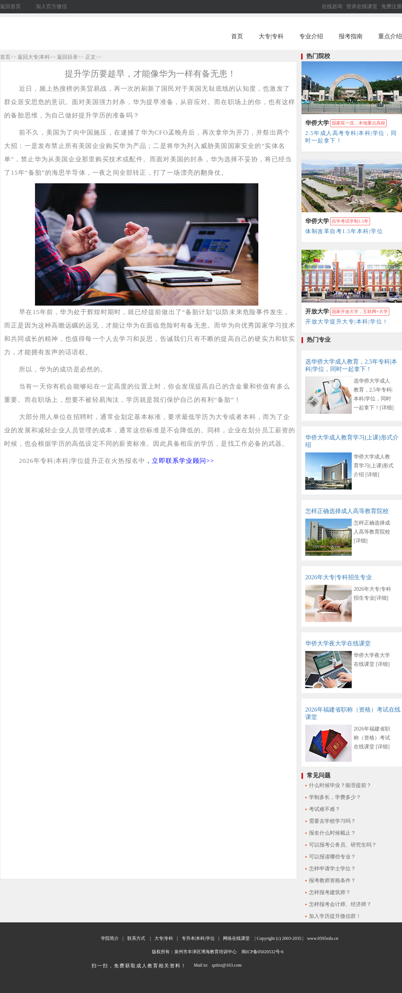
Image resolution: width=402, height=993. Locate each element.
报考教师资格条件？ (332, 880)
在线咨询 (332, 6)
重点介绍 (390, 36)
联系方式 (136, 938)
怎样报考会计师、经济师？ (340, 904)
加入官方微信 (51, 6)
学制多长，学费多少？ (335, 797)
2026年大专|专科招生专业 (338, 577)
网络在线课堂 (236, 938)
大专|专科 (271, 36)
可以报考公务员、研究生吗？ (343, 845)
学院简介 (110, 938)
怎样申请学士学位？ (332, 868)
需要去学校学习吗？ (332, 821)
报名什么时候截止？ (332, 833)
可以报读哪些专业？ (332, 857)
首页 (237, 36)
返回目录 (67, 57)
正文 (90, 57)
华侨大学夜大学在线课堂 (338, 643)
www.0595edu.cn (322, 938)
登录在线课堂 (361, 6)
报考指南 (351, 36)
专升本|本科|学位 (198, 938)
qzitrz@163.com (227, 965)
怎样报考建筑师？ (330, 892)
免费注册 (391, 6)
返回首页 (10, 6)
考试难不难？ (324, 809)
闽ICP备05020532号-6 (262, 951)
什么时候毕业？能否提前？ (340, 785)
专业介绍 (311, 36)
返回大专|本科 (33, 57)
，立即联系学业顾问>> (179, 460)
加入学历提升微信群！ (335, 916)
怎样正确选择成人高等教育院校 (347, 511)
